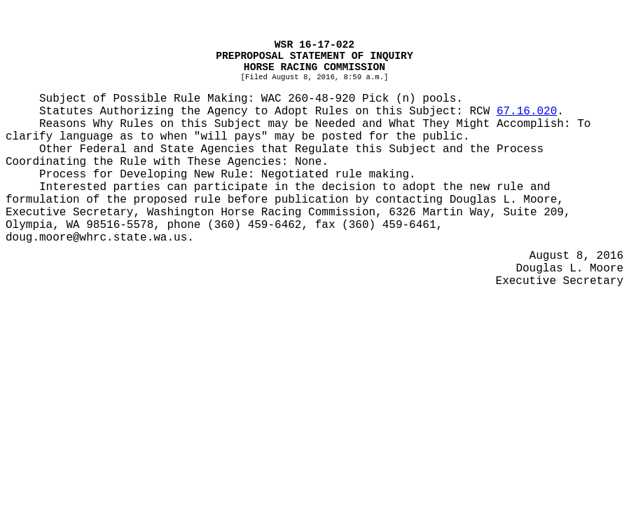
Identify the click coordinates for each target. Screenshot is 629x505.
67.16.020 (527, 111)
